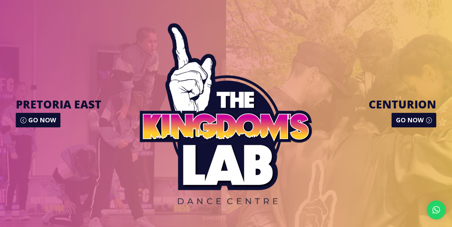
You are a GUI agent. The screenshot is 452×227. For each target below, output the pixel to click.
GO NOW (42, 120)
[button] (436, 210)
